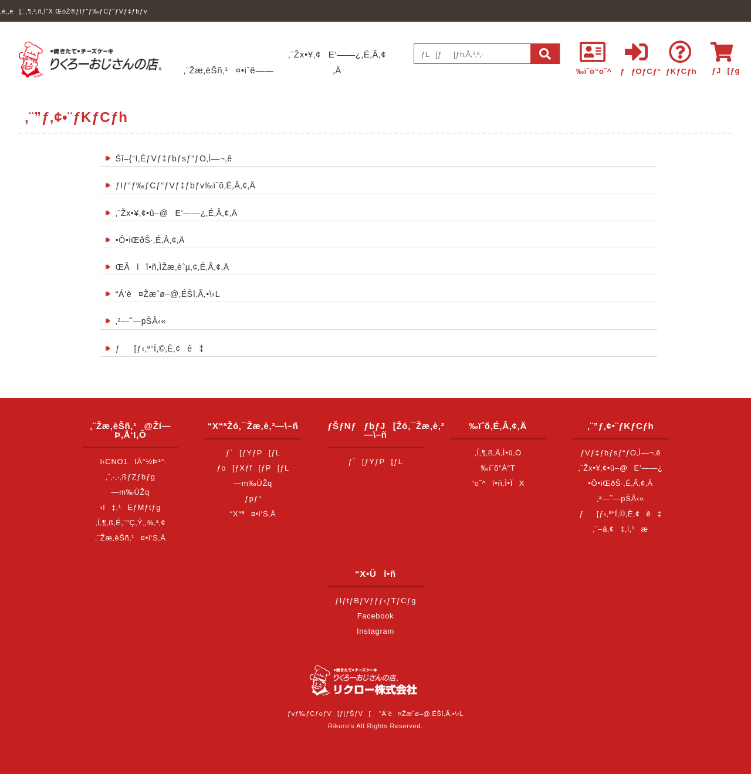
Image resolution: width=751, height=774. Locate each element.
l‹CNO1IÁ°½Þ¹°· (130, 461)
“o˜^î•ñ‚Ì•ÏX (498, 483)
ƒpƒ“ (253, 498)
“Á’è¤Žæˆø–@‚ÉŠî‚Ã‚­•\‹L (168, 294)
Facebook (375, 615)
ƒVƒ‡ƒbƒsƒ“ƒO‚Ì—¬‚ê (620, 452)
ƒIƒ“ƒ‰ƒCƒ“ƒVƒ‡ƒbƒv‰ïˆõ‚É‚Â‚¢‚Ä (186, 185)
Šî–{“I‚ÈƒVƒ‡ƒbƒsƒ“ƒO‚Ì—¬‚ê (174, 158)
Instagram (375, 631)
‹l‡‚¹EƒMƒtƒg (130, 507)
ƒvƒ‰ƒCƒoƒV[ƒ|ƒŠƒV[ (329, 713)
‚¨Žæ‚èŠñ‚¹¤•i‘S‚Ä (130, 537)
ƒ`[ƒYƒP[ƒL (252, 452)
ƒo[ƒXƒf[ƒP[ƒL (252, 468)
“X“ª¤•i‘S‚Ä (253, 513)
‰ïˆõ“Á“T (498, 468)
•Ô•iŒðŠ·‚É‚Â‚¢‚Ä (150, 240)
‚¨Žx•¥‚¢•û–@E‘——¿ (621, 468)
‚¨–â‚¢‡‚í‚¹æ (620, 529)
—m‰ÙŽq (130, 492)
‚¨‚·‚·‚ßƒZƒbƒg (130, 476)
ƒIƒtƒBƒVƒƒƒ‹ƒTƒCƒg (375, 600)
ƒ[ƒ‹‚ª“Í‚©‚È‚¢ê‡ (160, 348)
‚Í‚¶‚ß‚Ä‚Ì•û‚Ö (498, 452)
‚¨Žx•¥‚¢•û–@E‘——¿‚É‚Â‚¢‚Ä (177, 213)
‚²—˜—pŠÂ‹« (141, 321)
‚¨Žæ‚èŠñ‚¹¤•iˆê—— (229, 70)
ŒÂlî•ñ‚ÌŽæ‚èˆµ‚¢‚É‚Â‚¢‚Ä (172, 267)
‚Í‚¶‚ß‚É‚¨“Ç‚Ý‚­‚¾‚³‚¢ (130, 522)
